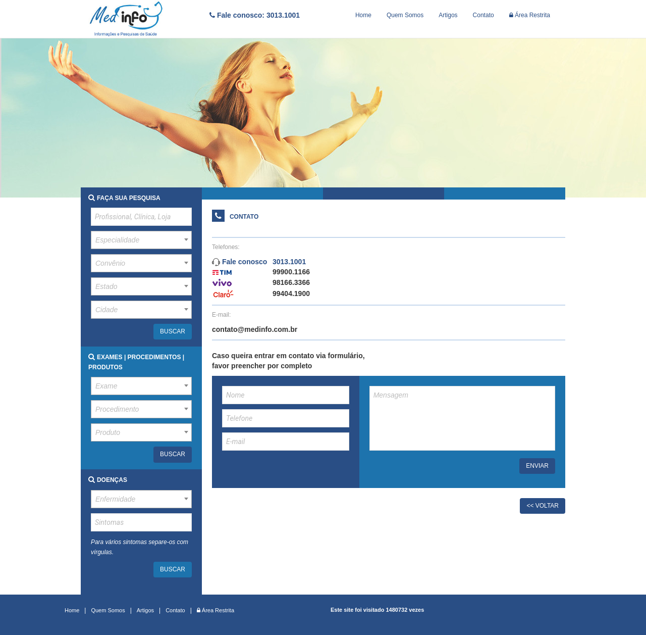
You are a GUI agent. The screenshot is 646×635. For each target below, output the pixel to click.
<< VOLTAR (542, 505)
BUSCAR (172, 331)
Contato (483, 15)
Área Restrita (529, 15)
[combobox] (141, 240)
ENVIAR (537, 465)
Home (363, 15)
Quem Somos (405, 15)
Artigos (448, 15)
